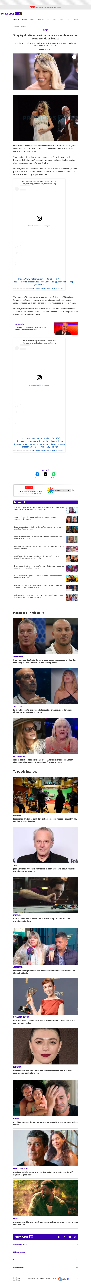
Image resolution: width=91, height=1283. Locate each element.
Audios (68, 20)
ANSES (54, 20)
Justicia (32, 20)
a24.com (57, 7)
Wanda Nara (41, 20)
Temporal (76, 20)
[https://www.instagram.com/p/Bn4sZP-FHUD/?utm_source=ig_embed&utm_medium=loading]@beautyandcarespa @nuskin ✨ (44, 282)
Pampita (24, 20)
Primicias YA (16, 26)
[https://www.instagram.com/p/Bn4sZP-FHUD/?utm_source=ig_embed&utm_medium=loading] (39, 226)
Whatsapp (53, 475)
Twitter (45, 475)
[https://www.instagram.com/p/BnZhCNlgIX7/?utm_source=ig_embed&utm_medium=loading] (39, 385)
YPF (48, 20)
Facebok (37, 475)
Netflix (61, 20)
